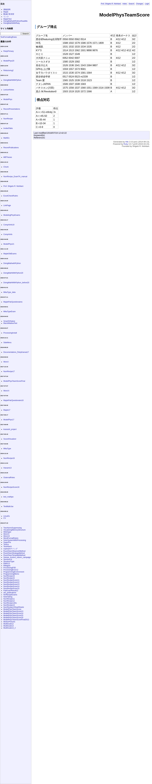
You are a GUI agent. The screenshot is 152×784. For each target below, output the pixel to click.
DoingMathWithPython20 (13, 273)
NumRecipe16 (9, 458)
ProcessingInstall (10, 333)
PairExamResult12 (10, 591)
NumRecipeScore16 (11, 487)
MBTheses (7, 157)
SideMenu (7, 342)
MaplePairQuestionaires (12, 302)
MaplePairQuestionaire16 (13, 400)
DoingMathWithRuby (11, 23)
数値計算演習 (8, 14)
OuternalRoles (9, 477)
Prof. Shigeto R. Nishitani (111, 4)
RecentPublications (11, 148)
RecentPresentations (11, 109)
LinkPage (7, 205)
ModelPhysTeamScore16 (13, 618)
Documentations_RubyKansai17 (16, 352)
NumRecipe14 (9, 576)
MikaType (7, 449)
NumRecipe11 (9, 599)
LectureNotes (8, 90)
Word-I (6, 362)
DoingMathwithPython (12, 263)
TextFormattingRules (8, 37)
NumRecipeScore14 (11, 586)
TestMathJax (8, 506)
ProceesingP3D (9, 568)
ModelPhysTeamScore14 (13, 613)
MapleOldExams (9, 254)
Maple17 (6, 410)
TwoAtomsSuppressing (12, 528)
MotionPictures (9, 622)
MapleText (7, 19)
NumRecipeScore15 (11, 588)
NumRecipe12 (9, 601)
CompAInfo (7, 234)
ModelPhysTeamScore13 (13, 611)
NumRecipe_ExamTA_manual (15, 176)
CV (4, 518)
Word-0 (6, 534)
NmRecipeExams (10, 595)
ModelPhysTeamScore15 (13, 615)
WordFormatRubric (10, 538)
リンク (6, 17)
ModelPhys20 (8, 61)
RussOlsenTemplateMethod (14, 555)
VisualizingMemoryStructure (14, 530)
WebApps (7, 532)
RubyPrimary (8, 51)
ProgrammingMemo (11, 574)
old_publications (9, 593)
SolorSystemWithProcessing (14, 540)
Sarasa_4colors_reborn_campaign (17, 557)
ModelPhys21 (8, 244)
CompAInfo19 (8, 225)
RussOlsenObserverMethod (14, 551)
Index (124, 4)
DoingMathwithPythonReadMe (15, 21)
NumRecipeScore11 (11, 580)
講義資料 (7, 9)
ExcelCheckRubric (10, 196)
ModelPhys (7, 99)
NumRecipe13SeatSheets (13, 607)
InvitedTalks (8, 128)
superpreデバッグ (10, 549)
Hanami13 (7, 468)
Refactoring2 (8, 70)
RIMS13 (6, 564)
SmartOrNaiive (9, 321)
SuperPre (7, 542)
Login (147, 4)
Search (131, 4)
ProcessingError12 (10, 570)
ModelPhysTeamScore (12, 609)
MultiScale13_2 (9, 628)
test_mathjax (8, 497)
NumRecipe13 (9, 605)
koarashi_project (9, 429)
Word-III (6, 536)
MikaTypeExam (9, 311)
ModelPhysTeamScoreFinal (14, 381)
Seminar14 (7, 559)
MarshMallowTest (10, 323)
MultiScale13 (8, 626)
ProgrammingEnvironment (13, 572)
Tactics (6, 544)
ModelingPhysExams (11, 215)
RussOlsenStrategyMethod (14, 553)
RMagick (6, 566)
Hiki (126, 142)
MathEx (6, 138)
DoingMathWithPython (12, 80)
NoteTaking (7, 597)
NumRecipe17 (9, 371)
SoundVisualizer (9, 439)
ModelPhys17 (8, 420)
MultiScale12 (8, 624)
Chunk (6, 167)
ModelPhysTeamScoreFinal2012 (16, 620)
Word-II (6, 391)
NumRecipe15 (9, 578)
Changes (139, 4)
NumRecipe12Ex (10, 603)
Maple (5, 12)
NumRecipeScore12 (11, 582)
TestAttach (7, 546)
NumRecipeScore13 (11, 584)
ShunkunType (8, 561)
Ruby (126, 144)
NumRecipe (8, 119)
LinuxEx (6, 516)
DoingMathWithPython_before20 (16, 283)
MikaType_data (9, 292)
